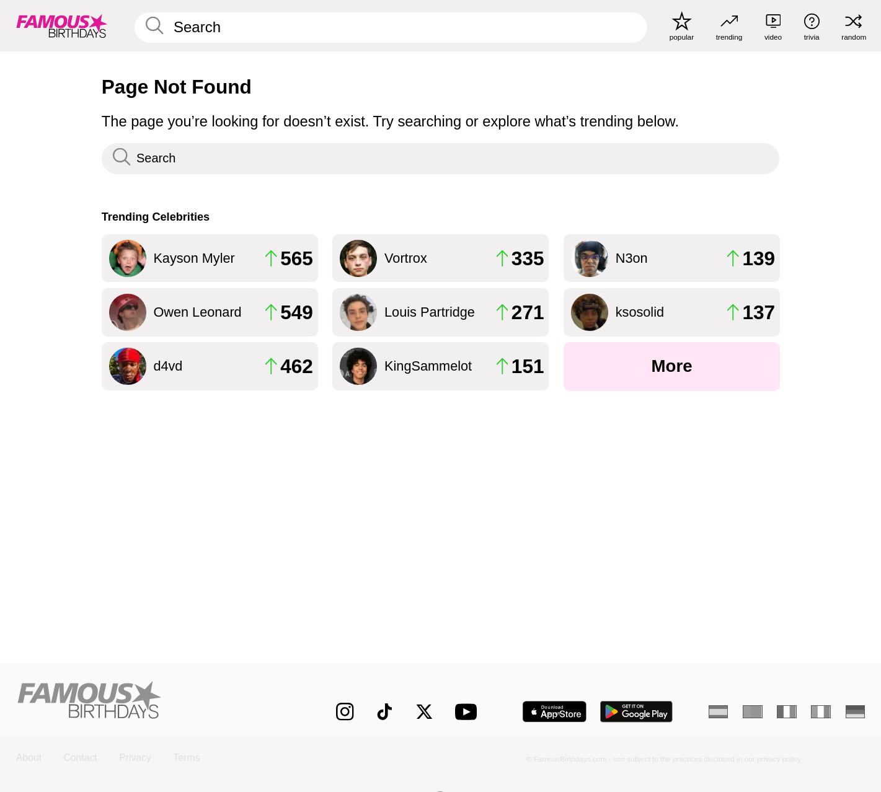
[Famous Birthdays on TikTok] (385, 712)
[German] (856, 712)
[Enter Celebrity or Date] (391, 27)
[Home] (151, 701)
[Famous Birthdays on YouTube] (468, 711)
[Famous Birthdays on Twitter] (424, 712)
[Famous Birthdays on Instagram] (345, 712)
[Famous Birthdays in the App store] (554, 712)
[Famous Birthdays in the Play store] (636, 712)
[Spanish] (718, 712)
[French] (787, 712)
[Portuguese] (753, 712)
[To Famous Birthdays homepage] (62, 26)
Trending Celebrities (156, 217)
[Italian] (821, 712)
